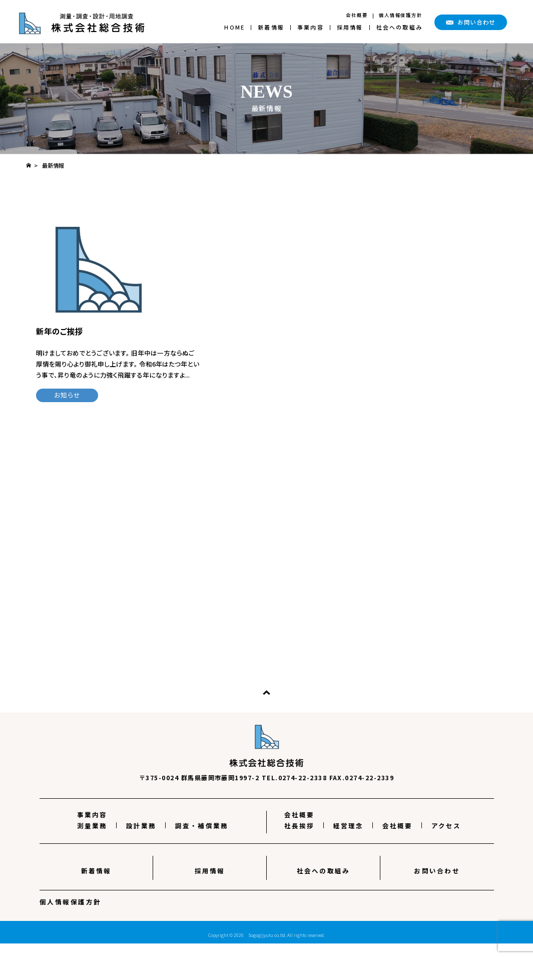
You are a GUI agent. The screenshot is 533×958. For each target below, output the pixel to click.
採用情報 (350, 27)
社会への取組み (399, 27)
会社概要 (357, 15)
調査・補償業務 (202, 840)
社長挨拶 (299, 840)
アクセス (446, 840)
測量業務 (92, 840)
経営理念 (348, 840)
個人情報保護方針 (400, 15)
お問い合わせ (437, 885)
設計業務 (141, 840)
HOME (234, 27)
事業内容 (310, 27)
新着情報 (271, 27)
